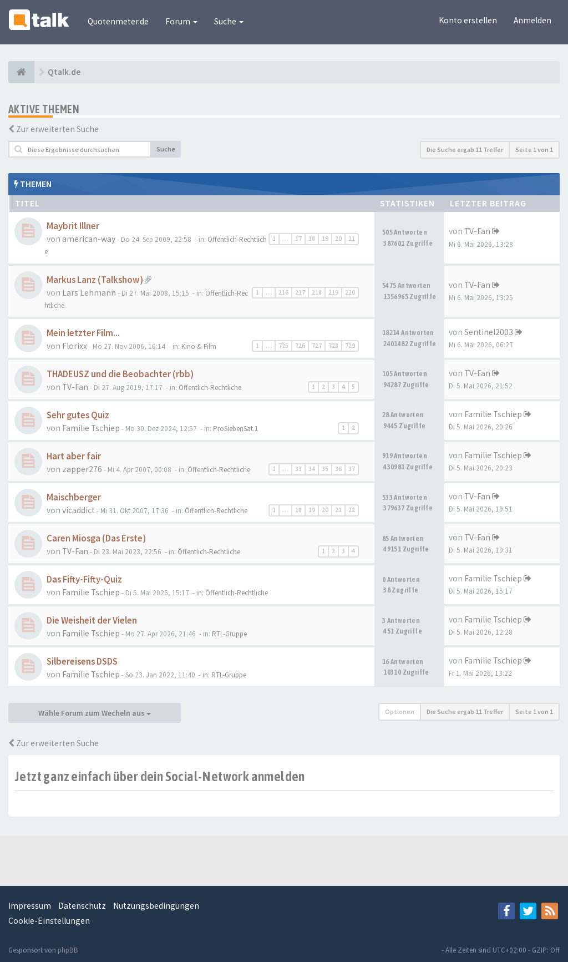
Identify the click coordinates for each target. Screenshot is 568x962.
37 (351, 469)
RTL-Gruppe (229, 634)
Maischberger (74, 497)
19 (325, 238)
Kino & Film (198, 346)
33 (298, 469)
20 (338, 238)
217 (300, 292)
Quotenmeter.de (118, 21)
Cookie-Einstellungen (49, 920)
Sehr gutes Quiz (78, 415)
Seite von (534, 149)
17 (298, 238)
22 (351, 510)
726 (300, 346)
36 (338, 469)
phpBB (68, 950)
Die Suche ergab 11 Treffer (465, 149)
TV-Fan (477, 231)
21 (351, 238)
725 (283, 346)
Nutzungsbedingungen (156, 905)
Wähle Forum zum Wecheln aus (94, 713)
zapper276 (82, 469)
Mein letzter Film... (83, 333)
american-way (88, 239)
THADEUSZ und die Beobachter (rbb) (120, 374)
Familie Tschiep (91, 428)
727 (317, 346)
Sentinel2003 (488, 332)
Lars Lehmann (89, 292)
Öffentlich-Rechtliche (210, 387)
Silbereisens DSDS (82, 661)
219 (333, 292)
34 (311, 469)
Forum (181, 21)
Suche (229, 21)
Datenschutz (82, 905)
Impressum (29, 905)
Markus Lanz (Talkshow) (95, 280)
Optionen (399, 711)
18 (311, 238)
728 (333, 346)
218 (317, 292)
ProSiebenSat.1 (235, 428)
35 (325, 469)
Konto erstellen (468, 20)
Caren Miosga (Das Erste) (96, 538)
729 (350, 346)
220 (350, 292)
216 (283, 292)
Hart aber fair (74, 456)
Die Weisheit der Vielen (92, 620)
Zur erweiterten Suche (57, 129)
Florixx (74, 346)
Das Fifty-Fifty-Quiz (84, 579)
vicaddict (78, 510)
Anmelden (532, 20)
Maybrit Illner (73, 226)
